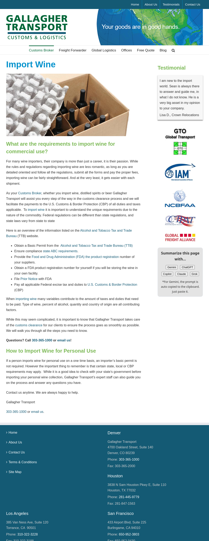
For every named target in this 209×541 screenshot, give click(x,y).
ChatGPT (187, 267)
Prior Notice (29, 279)
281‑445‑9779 (129, 497)
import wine (36, 209)
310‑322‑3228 (27, 534)
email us (63, 340)
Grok (195, 273)
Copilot (167, 273)
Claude (181, 273)
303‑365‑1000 (42, 340)
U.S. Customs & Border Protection (112, 284)
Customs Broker (29, 193)
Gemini (171, 267)
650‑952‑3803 (129, 534)
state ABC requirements (60, 251)
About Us (15, 442)
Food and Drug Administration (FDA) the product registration (75, 257)
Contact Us (17, 452)
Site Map (15, 472)
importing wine (26, 299)
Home (13, 432)
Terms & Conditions (23, 462)
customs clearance (28, 325)
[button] (173, 50)
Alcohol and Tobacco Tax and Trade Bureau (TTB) (96, 245)
